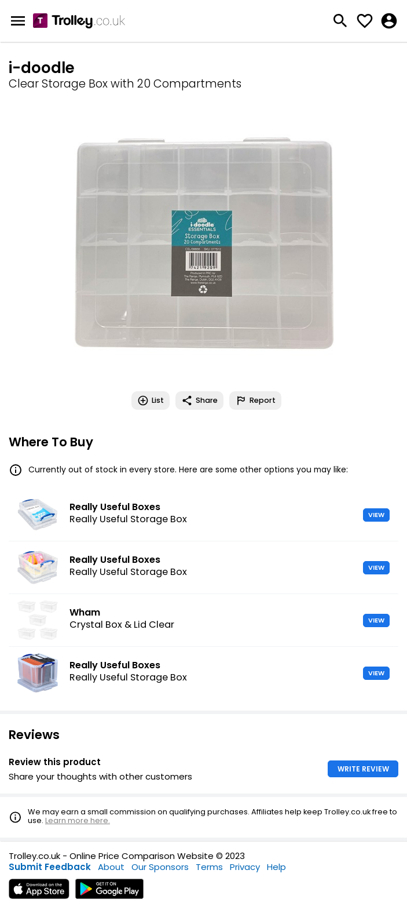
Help (276, 867)
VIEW (376, 514)
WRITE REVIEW (363, 769)
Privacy (245, 867)
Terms (209, 867)
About (111, 867)
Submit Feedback (50, 867)
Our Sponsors (160, 867)
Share (199, 400)
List (150, 400)
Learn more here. (77, 820)
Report (255, 400)
